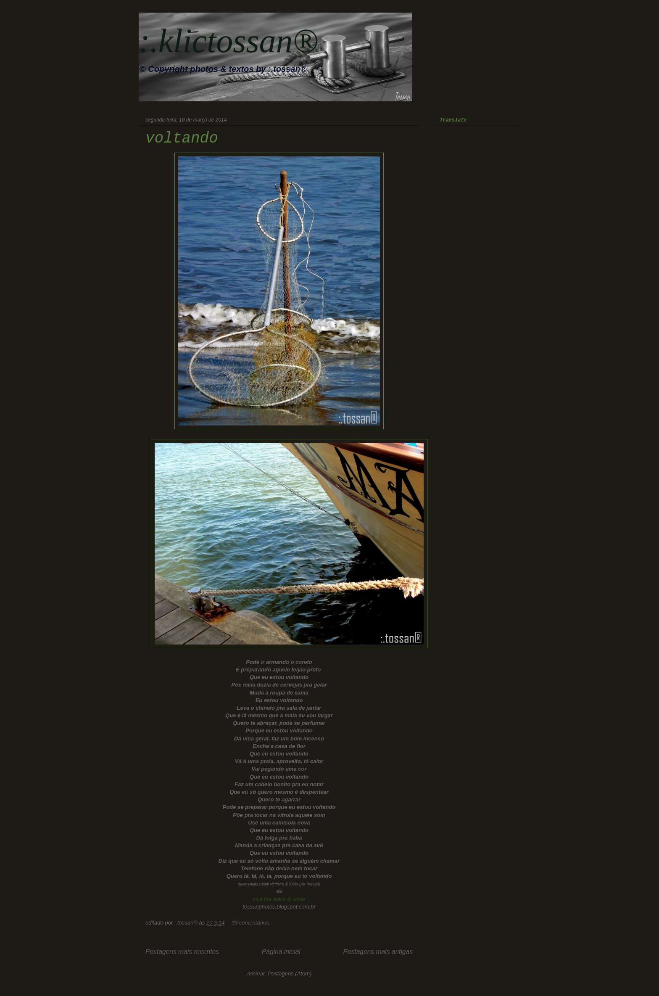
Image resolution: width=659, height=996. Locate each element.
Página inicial (281, 951)
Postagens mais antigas (378, 951)
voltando (181, 138)
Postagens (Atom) (289, 973)
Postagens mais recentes (182, 951)
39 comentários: (252, 922)
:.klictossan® (228, 40)
